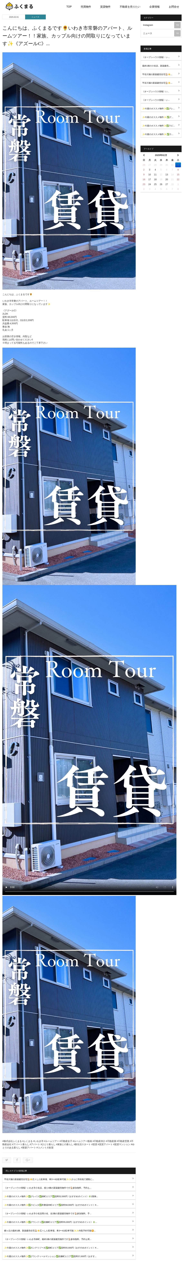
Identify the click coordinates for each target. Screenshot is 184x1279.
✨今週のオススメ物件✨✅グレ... (158, 108)
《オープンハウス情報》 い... (156, 57)
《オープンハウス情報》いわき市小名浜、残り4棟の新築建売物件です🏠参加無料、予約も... (47, 1188)
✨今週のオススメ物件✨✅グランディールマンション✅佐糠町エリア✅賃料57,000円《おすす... (50, 1256)
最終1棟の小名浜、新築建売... (156, 66)
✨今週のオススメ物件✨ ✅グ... (157, 117)
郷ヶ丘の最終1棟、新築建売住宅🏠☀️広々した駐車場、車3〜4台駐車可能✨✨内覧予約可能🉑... (50, 1230)
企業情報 (154, 6)
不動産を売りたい (130, 6)
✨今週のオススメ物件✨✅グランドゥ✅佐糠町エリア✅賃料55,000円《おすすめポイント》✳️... (50, 1222)
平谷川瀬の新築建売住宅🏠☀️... (157, 74)
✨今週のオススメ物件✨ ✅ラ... (157, 134)
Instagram (162, 25)
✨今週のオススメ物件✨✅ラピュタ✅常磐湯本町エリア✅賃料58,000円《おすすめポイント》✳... (51, 1205)
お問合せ (174, 6)
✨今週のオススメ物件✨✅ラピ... (158, 125)
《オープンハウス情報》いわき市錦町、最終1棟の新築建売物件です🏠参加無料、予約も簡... (47, 1239)
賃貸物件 (105, 6)
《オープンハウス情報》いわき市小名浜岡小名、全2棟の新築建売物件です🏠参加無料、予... (47, 1213)
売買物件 (86, 6)
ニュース (35, 17)
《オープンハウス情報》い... (155, 91)
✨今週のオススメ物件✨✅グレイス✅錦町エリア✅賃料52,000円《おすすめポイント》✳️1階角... (51, 1196)
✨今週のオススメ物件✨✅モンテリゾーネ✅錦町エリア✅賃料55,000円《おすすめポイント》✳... (51, 1248)
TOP (69, 6)
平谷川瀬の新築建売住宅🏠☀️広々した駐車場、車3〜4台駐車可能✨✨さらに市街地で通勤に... (49, 1179)
